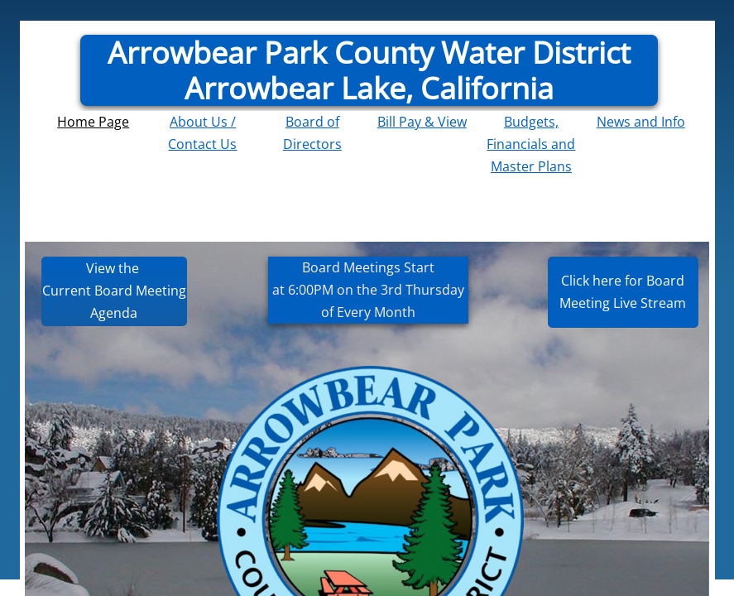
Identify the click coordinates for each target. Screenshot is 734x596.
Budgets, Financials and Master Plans (531, 144)
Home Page (93, 122)
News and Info (641, 122)
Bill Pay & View (422, 122)
